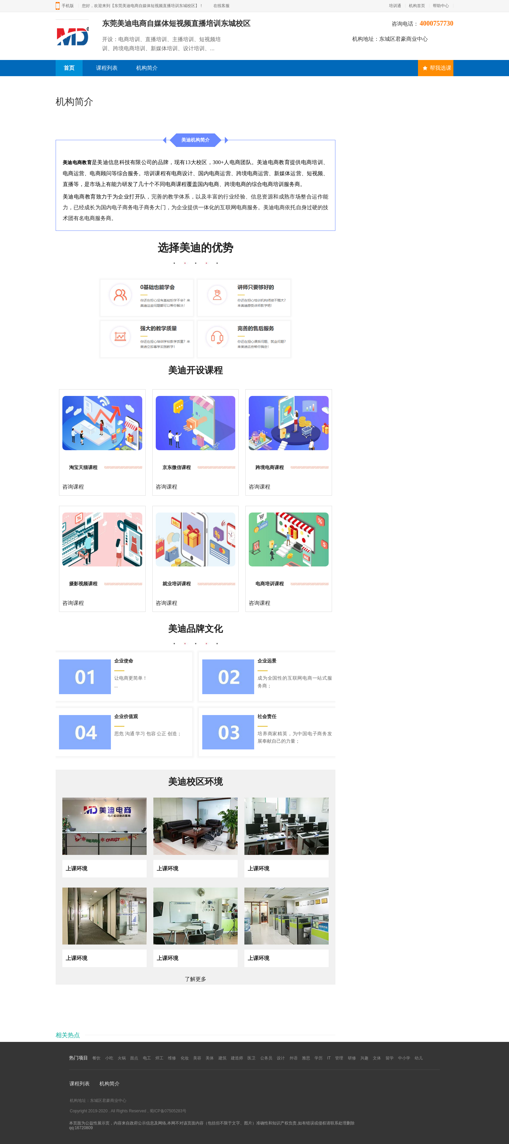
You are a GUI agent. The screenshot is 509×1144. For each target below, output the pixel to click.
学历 (319, 1058)
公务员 (266, 1058)
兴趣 (364, 1058)
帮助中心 (441, 5)
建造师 (237, 1058)
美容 (197, 1058)
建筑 (222, 1058)
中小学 (404, 1058)
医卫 (251, 1058)
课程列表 (107, 68)
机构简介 (147, 68)
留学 (390, 1058)
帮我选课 (437, 68)
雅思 (306, 1058)
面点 (134, 1058)
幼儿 (419, 1058)
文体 (377, 1058)
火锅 (122, 1058)
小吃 (109, 1058)
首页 (69, 68)
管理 (339, 1058)
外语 (294, 1058)
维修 (172, 1058)
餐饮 (96, 1058)
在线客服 (221, 5)
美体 (210, 1058)
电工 (147, 1058)
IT (329, 1058)
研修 (352, 1058)
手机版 (68, 5)
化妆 (185, 1058)
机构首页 (417, 5)
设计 (281, 1058)
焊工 (159, 1058)
